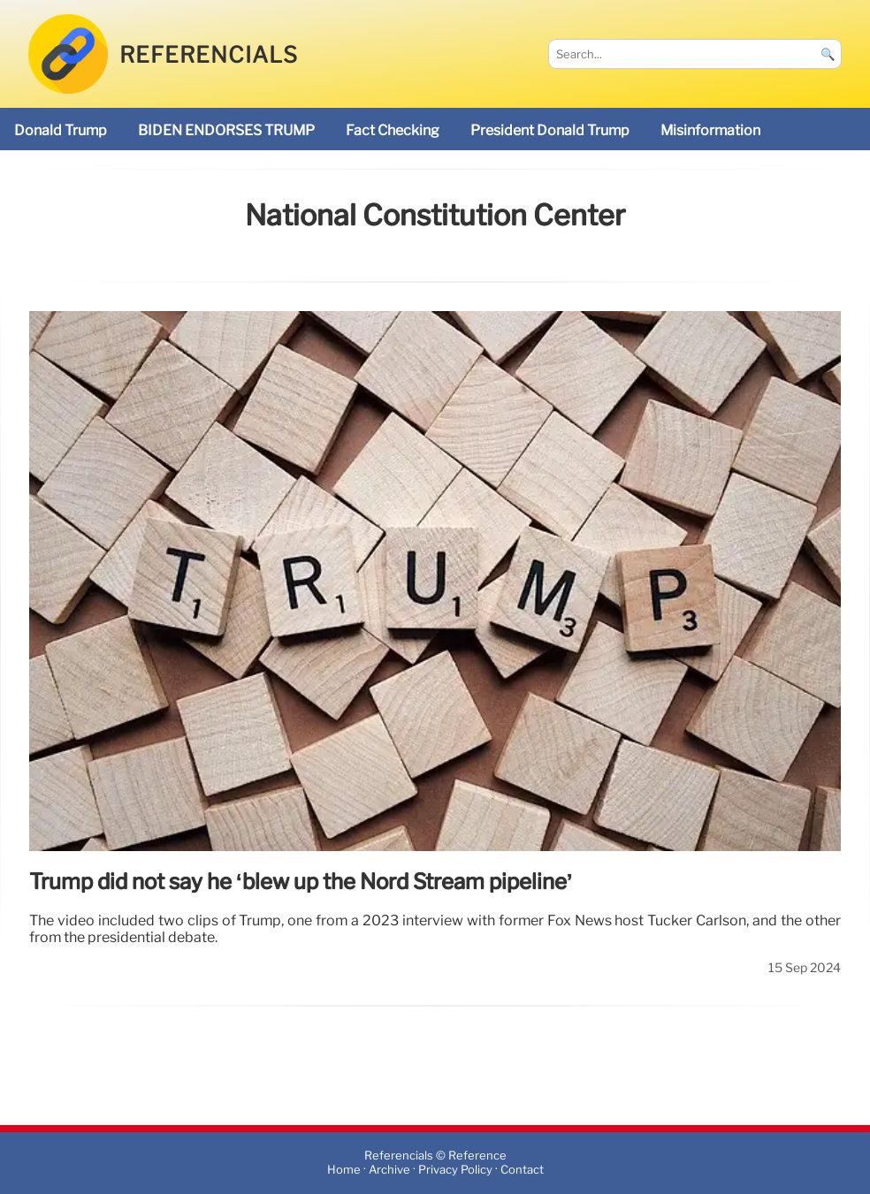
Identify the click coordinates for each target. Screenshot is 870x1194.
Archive (389, 1169)
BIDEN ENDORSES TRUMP (226, 130)
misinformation (710, 130)
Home (344, 1169)
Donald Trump (60, 130)
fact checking (392, 130)
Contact (522, 1169)
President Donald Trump (550, 130)
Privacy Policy (455, 1169)
